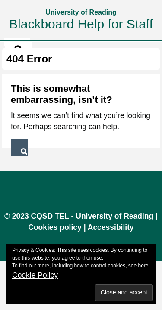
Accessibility (111, 227)
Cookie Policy (35, 275)
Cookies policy (55, 227)
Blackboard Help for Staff (81, 24)
